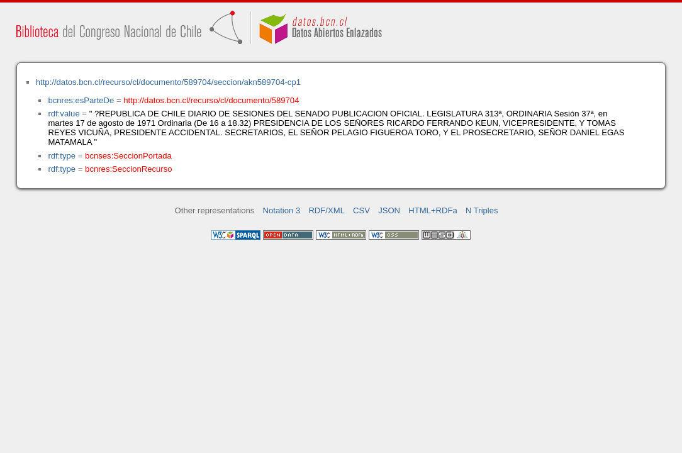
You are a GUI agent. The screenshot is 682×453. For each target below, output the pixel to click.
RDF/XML (326, 210)
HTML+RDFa (432, 210)
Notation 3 (282, 210)
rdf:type (61, 155)
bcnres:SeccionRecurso (128, 169)
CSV (361, 210)
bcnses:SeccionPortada (128, 155)
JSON (389, 210)
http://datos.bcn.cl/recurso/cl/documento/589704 (211, 100)
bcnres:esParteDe (81, 100)
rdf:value (63, 113)
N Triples (482, 210)
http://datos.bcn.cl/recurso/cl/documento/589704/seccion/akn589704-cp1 (168, 82)
